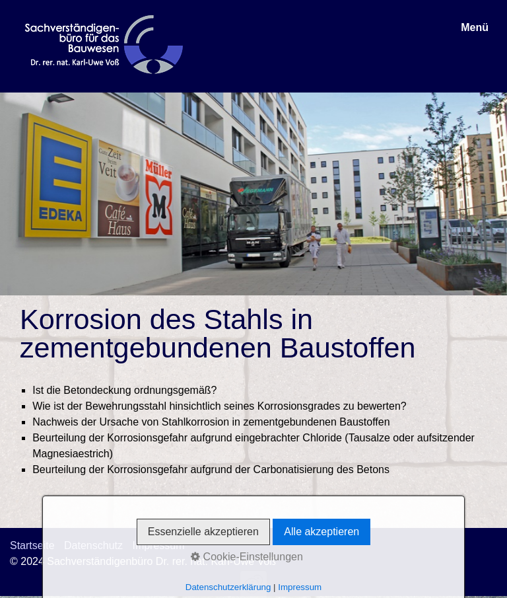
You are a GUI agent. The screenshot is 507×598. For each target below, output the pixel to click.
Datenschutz (93, 545)
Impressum (158, 545)
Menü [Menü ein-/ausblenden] (475, 27)
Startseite (32, 545)
